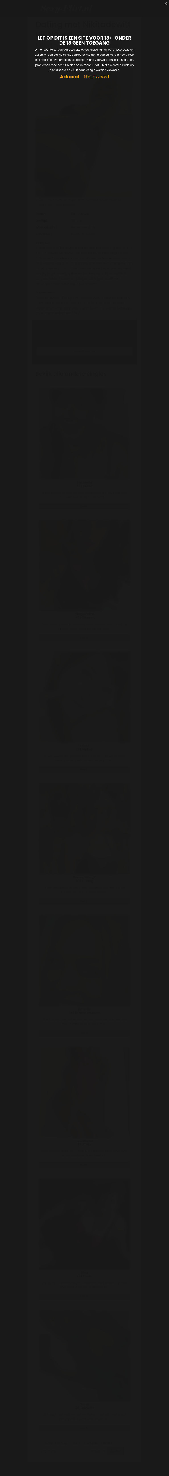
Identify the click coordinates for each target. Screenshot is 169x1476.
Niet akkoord (96, 77)
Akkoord (69, 76)
